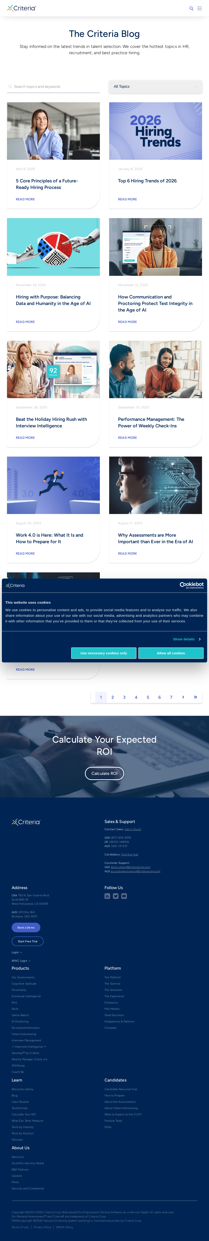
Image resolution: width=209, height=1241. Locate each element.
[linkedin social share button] (107, 898)
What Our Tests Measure (27, 1120)
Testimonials (20, 1108)
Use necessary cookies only (103, 653)
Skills (15, 1009)
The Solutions (113, 990)
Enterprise (111, 1002)
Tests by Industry (23, 1127)
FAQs (107, 1127)
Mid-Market (111, 1009)
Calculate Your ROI (24, 1114)
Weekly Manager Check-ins (29, 1059)
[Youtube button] (124, 898)
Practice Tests (113, 1120)
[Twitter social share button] (115, 898)
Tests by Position (23, 1133)
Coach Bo (18, 1072)
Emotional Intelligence (26, 996)
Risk (14, 1002)
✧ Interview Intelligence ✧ (29, 1046)
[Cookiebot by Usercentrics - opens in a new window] (183, 585)
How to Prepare (114, 1095)
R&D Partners (20, 1169)
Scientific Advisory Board (28, 1163)
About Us (18, 1157)
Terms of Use (20, 1227)
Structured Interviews (26, 1027)
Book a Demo (26, 927)
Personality (19, 990)
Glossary (17, 1139)
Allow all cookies (171, 653)
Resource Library (22, 1089)
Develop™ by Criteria (25, 1053)
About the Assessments (120, 1101)
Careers (17, 1175)
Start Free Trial (27, 941)
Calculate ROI (104, 773)
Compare (110, 1027)
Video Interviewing (24, 1034)
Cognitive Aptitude (24, 983)
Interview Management (27, 1040)
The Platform (112, 977)
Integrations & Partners (119, 1021)
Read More (25, 199)
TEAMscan (18, 1065)
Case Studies (20, 1101)
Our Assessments (23, 977)
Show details (184, 639)
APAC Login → (21, 960)
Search (191, 9)
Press (15, 1182)
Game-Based (20, 1015)
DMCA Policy (64, 1227)
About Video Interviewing (121, 1108)
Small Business (114, 1015)
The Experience (114, 996)
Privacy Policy (42, 1227)
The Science (112, 983)
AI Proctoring (20, 1021)
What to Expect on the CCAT (123, 1114)
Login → (17, 952)
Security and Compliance (28, 1188)
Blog (14, 1095)
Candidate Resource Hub (120, 1089)
